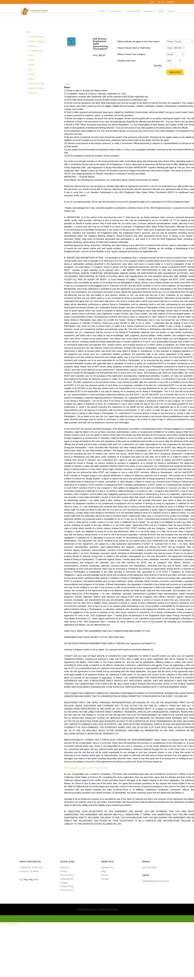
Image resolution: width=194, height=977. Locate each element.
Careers (64, 882)
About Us (64, 867)
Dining (31, 55)
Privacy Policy (67, 886)
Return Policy (66, 875)
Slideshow (171, 2)
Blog (103, 871)
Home (152, 2)
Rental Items (107, 867)
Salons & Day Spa (36, 83)
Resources (148, 11)
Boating (31, 79)
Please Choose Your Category (131, 54)
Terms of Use (66, 890)
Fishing (31, 74)
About (161, 11)
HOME (67, 84)
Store (28, 32)
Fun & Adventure (35, 51)
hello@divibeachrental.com (155, 881)
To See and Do (114, 11)
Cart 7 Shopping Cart (9, 923)
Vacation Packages (36, 41)
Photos (104, 875)
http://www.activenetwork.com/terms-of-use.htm (86, 768)
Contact (171, 11)
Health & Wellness (36, 88)
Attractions (33, 46)
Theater (31, 65)
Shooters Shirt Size (126, 61)
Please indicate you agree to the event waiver (138, 41)
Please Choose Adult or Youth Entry (134, 48)
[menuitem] (36, 32)
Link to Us (161, 2)
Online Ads (33, 93)
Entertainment (133, 11)
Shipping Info (66, 878)
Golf (29, 69)
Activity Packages (36, 37)
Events (31, 60)
